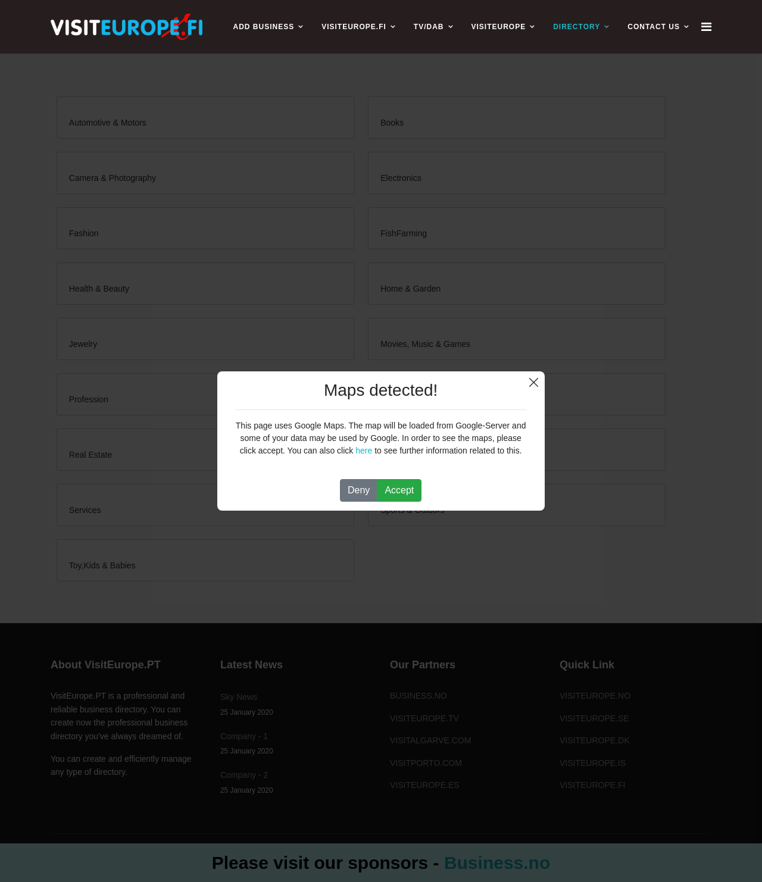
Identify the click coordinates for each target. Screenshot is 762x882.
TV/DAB (429, 27)
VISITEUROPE (498, 27)
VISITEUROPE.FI (353, 27)
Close (533, 382)
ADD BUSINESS (263, 27)
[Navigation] (706, 27)
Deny (359, 490)
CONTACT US (653, 27)
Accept (399, 490)
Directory (576, 27)
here (363, 450)
